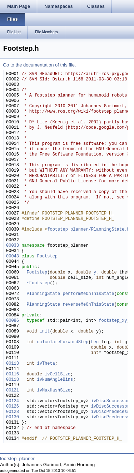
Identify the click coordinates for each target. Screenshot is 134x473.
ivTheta (46, 364)
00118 (12, 380)
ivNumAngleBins (55, 380)
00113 (12, 364)
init (45, 332)
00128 (12, 412)
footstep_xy (113, 321)
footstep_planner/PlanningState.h (88, 230)
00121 (12, 391)
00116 (12, 374)
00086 (12, 321)
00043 (12, 256)
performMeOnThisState (88, 294)
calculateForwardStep (62, 342)
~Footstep (38, 283)
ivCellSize (57, 374)
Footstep (47, 256)
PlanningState (43, 294)
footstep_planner (17, 458)
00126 (12, 407)
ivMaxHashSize (53, 391)
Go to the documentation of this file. (39, 65)
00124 (12, 401)
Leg (95, 342)
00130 (12, 417)
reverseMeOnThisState (88, 305)
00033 (12, 246)
